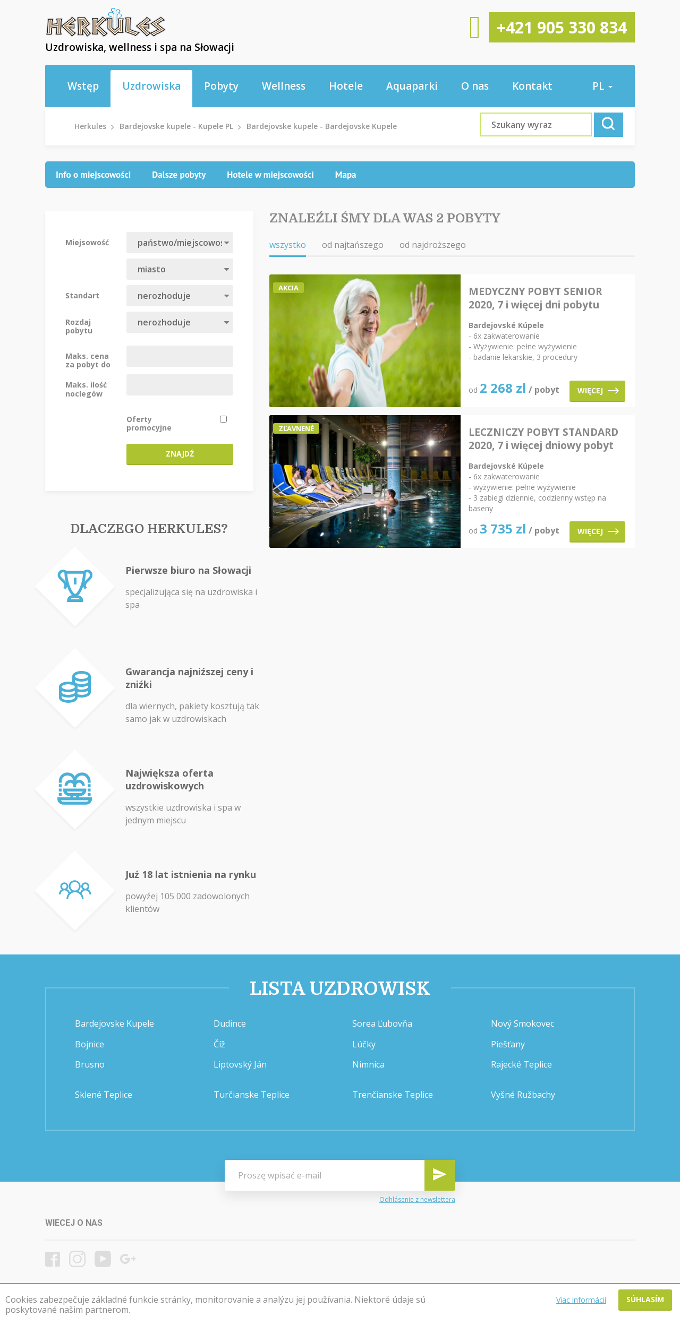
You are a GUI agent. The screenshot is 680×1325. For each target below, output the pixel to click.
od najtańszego (353, 245)
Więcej (598, 390)
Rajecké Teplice (521, 1064)
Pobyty (221, 86)
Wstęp (83, 86)
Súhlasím (645, 1299)
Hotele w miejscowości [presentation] (270, 174)
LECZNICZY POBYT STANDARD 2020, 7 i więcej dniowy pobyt (543, 439)
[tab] (93, 174)
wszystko (287, 245)
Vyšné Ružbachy (523, 1094)
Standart (82, 295)
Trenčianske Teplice (392, 1094)
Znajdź (180, 454)
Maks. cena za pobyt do (87, 360)
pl (602, 86)
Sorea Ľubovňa (382, 1023)
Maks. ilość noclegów (86, 389)
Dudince (230, 1023)
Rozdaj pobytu (78, 326)
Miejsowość (87, 242)
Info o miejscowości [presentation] (93, 174)
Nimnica (368, 1064)
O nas (475, 86)
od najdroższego (433, 245)
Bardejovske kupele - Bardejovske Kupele (321, 126)
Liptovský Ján (240, 1064)
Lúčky (364, 1044)
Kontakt (532, 86)
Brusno (90, 1064)
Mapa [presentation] (345, 174)
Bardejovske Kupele (114, 1023)
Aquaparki (412, 86)
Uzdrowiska (151, 86)
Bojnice (89, 1044)
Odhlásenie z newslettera (417, 1199)
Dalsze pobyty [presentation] (179, 174)
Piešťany (508, 1044)
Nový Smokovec (522, 1023)
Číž (219, 1044)
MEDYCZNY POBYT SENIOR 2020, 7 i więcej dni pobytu (535, 298)
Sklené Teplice (103, 1094)
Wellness (283, 86)
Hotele (346, 86)
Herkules (90, 126)
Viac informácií (581, 1300)
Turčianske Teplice (252, 1094)
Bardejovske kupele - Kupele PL (176, 126)
